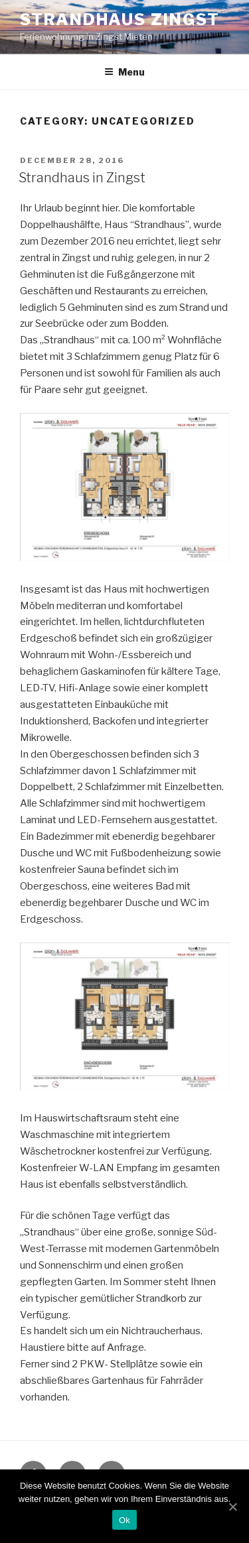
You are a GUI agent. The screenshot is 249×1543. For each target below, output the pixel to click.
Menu (124, 72)
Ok (124, 1520)
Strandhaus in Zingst (82, 178)
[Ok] (232, 1506)
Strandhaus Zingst (120, 19)
